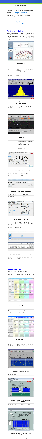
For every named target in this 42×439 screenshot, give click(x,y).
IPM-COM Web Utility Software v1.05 (21, 254)
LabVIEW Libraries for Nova (21, 371)
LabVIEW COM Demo (21, 340)
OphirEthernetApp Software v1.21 (21, 191)
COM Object (21, 305)
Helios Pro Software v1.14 (21, 219)
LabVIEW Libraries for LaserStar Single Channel (21, 434)
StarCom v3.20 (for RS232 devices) (21, 102)
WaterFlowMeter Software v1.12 (21, 170)
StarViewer (21, 138)
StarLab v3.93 (21, 64)
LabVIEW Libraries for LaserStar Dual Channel (21, 401)
